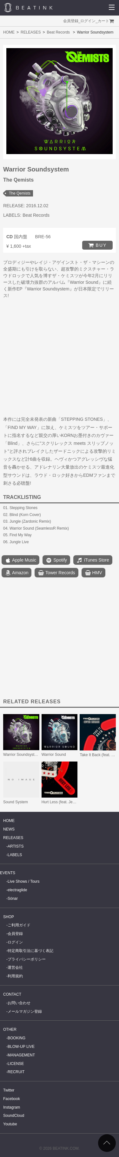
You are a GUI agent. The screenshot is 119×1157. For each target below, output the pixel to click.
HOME (9, 32)
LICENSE (16, 1063)
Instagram (11, 1107)
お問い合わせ (19, 1003)
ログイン (88, 21)
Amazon (16, 573)
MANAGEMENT (21, 1055)
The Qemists (19, 193)
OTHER (10, 1029)
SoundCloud (13, 1115)
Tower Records (56, 573)
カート (103, 21)
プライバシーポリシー (27, 959)
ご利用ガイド (19, 925)
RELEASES (31, 32)
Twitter (8, 1090)
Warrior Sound (54, 754)
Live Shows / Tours (24, 881)
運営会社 (15, 967)
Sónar (13, 898)
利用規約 (15, 976)
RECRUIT (16, 1072)
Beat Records (58, 32)
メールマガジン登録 (25, 1011)
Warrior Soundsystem (21, 754)
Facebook (11, 1099)
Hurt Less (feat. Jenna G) (63, 802)
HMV (93, 573)
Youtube (10, 1124)
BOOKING (16, 1038)
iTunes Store (92, 560)
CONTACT (12, 994)
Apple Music (20, 560)
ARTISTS (15, 846)
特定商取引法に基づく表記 (30, 951)
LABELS (15, 855)
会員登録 (70, 21)
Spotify (56, 560)
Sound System (15, 802)
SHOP (8, 917)
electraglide (17, 890)
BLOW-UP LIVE (21, 1046)
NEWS (9, 829)
